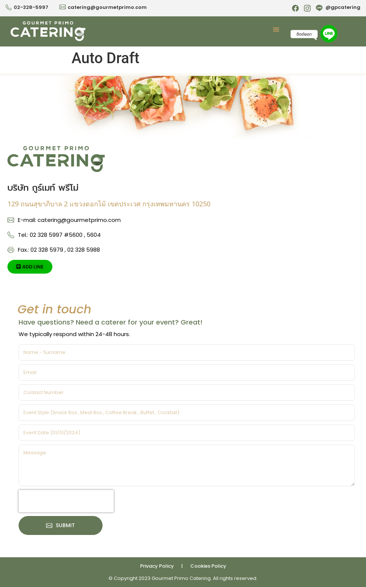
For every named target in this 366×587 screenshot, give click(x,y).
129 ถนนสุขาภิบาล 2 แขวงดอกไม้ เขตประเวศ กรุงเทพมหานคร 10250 (108, 203)
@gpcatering (342, 7)
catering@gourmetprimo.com (107, 7)
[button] (276, 29)
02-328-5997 (31, 7)
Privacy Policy (157, 566)
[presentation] (66, 501)
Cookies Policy (208, 566)
